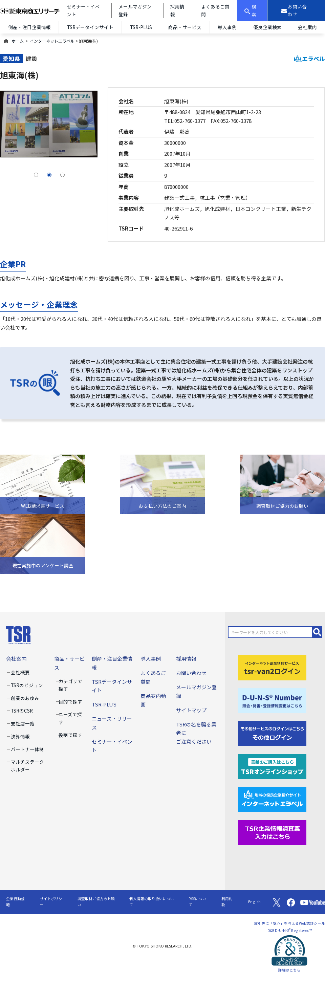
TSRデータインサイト (90, 27)
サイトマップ (191, 710)
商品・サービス (184, 27)
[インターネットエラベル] (272, 798)
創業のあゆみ (25, 698)
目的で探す (70, 701)
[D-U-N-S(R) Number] (272, 699)
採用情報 (186, 658)
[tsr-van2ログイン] (272, 666)
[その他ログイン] (272, 732)
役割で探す (70, 735)
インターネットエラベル (52, 41)
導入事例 (227, 27)
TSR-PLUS (141, 27)
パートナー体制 (27, 749)
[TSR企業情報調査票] (272, 831)
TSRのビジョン (27, 685)
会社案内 (307, 27)
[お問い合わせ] (296, 10)
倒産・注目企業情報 (29, 27)
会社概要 (20, 672)
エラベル (309, 58)
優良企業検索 (267, 27)
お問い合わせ (191, 672)
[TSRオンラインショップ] (272, 765)
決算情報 (20, 736)
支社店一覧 (23, 723)
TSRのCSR (22, 710)
